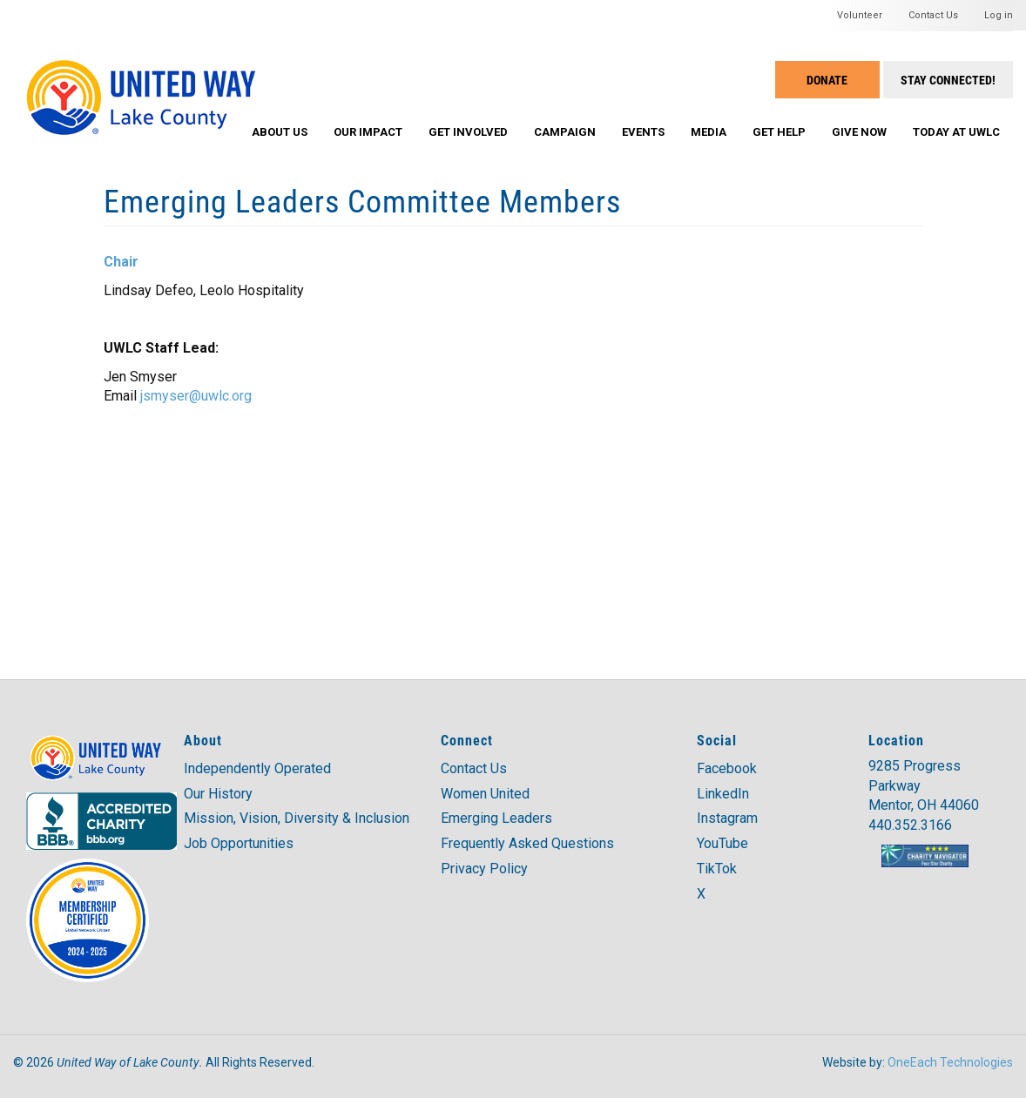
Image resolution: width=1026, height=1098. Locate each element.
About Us (279, 131)
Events (643, 131)
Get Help (779, 131)
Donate (827, 79)
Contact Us (933, 15)
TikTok (717, 868)
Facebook (727, 768)
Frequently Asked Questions (527, 843)
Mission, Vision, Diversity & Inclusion (296, 818)
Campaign (565, 131)
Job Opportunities (239, 843)
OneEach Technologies (950, 1062)
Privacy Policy (484, 868)
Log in (998, 15)
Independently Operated (257, 768)
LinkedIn (723, 793)
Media (708, 131)
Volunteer (859, 15)
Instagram (727, 818)
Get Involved (468, 131)
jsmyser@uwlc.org (196, 395)
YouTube (722, 843)
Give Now (859, 131)
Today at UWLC (956, 131)
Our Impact (368, 131)
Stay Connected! (948, 79)
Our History (218, 793)
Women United (485, 793)
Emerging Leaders (496, 818)
